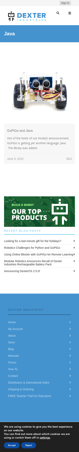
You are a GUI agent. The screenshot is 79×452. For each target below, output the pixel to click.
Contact (13, 375)
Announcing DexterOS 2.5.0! (22, 271)
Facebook (47, 3)
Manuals (13, 355)
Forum (12, 362)
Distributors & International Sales (28, 382)
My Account (15, 329)
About (12, 335)
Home (12, 322)
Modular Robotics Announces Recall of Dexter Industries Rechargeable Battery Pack (33, 263)
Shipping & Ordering (21, 389)
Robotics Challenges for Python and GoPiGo (32, 247)
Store (11, 342)
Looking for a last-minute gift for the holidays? (32, 241)
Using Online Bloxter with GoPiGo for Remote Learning (38, 254)
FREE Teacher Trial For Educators (29, 396)
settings (45, 438)
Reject (28, 445)
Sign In (65, 3)
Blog (11, 349)
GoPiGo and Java (20, 130)
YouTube (53, 3)
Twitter (41, 3)
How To (12, 369)
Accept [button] (12, 445)
